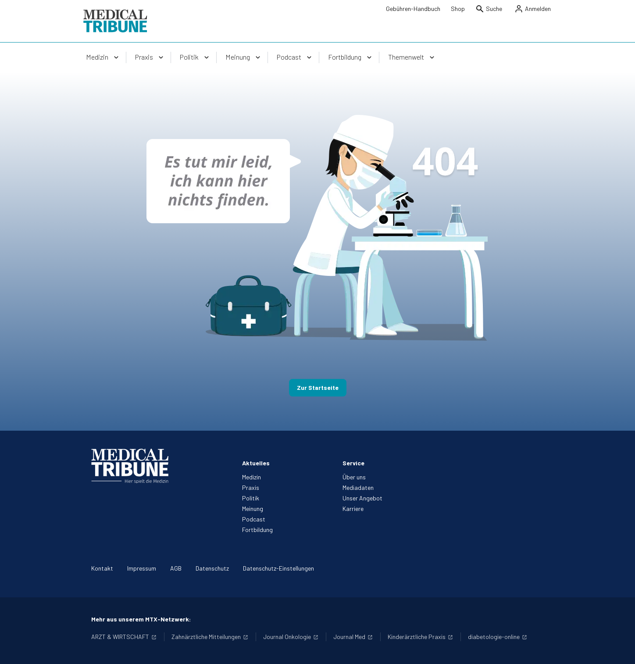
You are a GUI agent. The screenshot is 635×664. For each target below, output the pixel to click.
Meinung (252, 508)
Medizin (251, 477)
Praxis (250, 487)
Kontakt (102, 568)
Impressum (141, 568)
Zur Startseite (318, 387)
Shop (458, 8)
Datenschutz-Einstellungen (278, 568)
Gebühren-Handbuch (413, 8)
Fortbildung (257, 529)
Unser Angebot (362, 498)
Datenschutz (212, 568)
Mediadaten (358, 487)
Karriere (353, 508)
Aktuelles (256, 463)
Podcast (253, 519)
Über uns (354, 477)
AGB (176, 568)
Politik (250, 498)
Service (353, 463)
